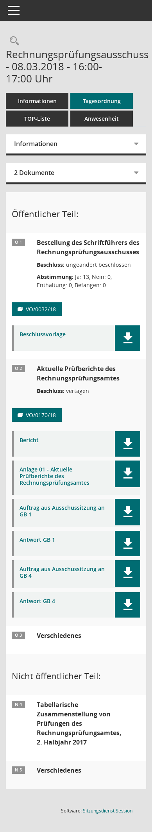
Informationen (37, 101)
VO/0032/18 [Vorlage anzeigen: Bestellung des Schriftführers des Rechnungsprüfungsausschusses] (41, 309)
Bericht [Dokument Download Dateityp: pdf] (29, 440)
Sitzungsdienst (107, 810)
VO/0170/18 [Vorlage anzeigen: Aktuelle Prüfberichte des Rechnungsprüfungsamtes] (41, 415)
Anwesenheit (101, 118)
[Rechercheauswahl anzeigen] (12, 41)
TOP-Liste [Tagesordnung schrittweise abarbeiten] (37, 118)
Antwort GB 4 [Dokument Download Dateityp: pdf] (37, 601)
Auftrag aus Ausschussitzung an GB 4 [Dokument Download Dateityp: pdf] (62, 572)
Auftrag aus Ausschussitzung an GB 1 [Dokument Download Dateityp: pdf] (62, 511)
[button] (127, 338)
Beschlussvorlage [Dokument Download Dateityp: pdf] (43, 334)
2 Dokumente (34, 172)
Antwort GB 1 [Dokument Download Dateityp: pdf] (37, 540)
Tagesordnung (102, 101)
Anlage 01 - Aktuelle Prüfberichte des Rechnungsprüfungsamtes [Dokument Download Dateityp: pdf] (54, 476)
